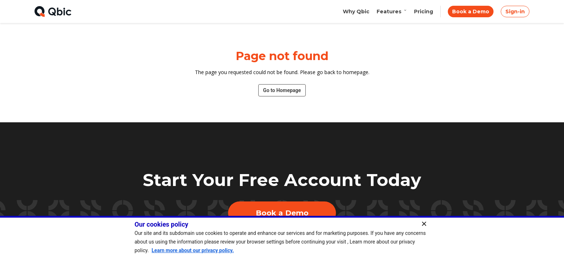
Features (392, 11)
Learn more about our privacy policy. (193, 250)
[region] (282, 237)
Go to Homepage (282, 90)
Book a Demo (470, 11)
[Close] (426, 223)
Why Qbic (356, 11)
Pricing (423, 11)
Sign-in (515, 11)
